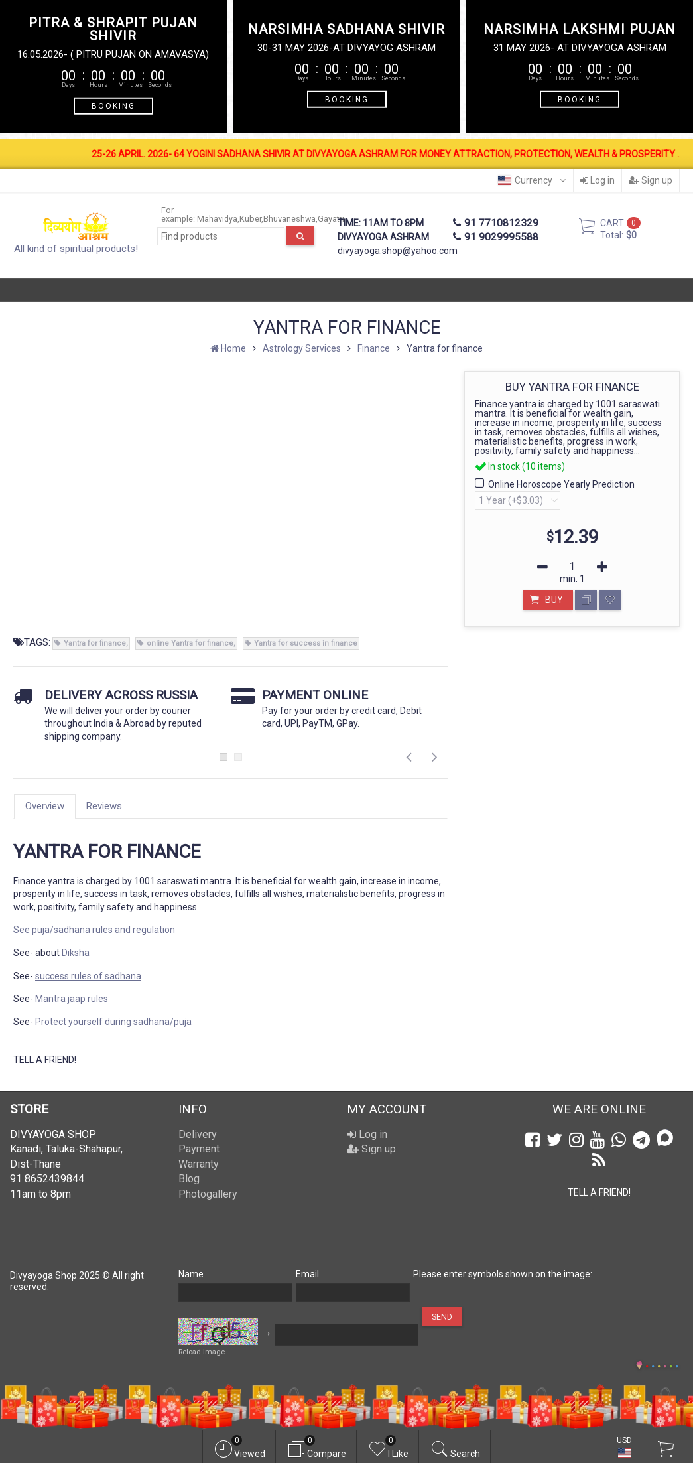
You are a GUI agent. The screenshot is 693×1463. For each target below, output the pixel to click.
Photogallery (207, 1194)
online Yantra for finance (190, 643)
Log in (597, 180)
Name (191, 1274)
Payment (199, 1149)
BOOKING (113, 105)
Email (307, 1274)
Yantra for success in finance (305, 643)
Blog (189, 1178)
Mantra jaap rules (71, 998)
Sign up (650, 180)
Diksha (76, 952)
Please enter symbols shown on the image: (502, 1274)
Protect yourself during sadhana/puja (113, 1021)
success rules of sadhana (88, 976)
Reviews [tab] (104, 806)
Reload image (201, 1352)
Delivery (197, 1134)
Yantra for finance (95, 643)
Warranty (198, 1164)
